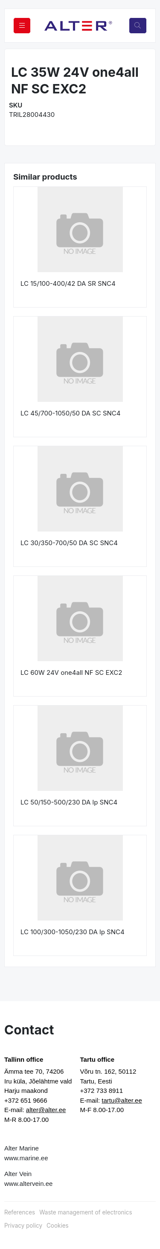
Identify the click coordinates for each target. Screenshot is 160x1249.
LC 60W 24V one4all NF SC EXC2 (71, 672)
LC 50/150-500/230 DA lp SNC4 (68, 802)
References (19, 1212)
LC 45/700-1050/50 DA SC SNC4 (70, 413)
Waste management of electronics (85, 1212)
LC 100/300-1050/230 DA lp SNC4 (72, 932)
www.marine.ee (26, 1158)
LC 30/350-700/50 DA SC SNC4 (69, 543)
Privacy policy (23, 1225)
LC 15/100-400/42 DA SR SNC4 (68, 283)
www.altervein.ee (28, 1183)
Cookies (58, 1225)
